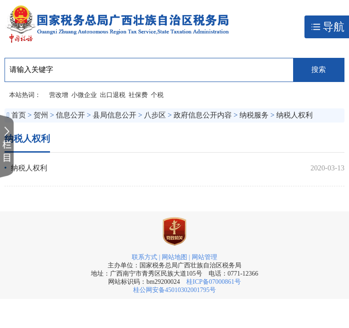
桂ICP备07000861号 (213, 281)
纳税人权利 (294, 115)
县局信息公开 (114, 115)
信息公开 (70, 115)
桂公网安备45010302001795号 (174, 290)
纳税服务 (254, 115)
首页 (18, 115)
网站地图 (174, 257)
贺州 (41, 115)
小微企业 (84, 95)
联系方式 (144, 257)
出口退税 (112, 95)
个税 (157, 95)
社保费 (138, 95)
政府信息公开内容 (203, 115)
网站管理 (204, 257)
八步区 (155, 115)
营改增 (58, 95)
